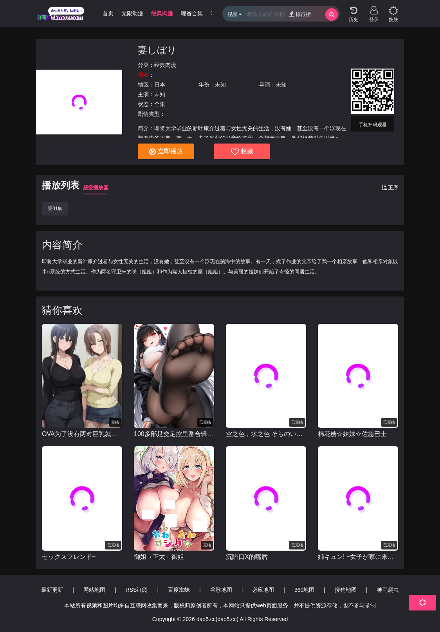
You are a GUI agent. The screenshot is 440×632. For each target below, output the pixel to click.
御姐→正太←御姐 (159, 556)
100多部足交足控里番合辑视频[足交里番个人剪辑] (174, 434)
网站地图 (94, 590)
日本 (159, 84)
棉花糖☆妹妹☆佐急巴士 (352, 434)
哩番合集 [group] (192, 13)
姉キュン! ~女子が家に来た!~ (358, 556)
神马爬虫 (388, 590)
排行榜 (300, 14)
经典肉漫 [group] (162, 13)
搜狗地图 (346, 590)
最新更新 (52, 590)
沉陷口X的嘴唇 (247, 556)
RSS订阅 (137, 590)
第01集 (55, 208)
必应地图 (263, 590)
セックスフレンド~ (69, 556)
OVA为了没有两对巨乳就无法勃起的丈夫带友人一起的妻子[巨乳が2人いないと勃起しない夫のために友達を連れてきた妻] (82, 434)
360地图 (304, 590)
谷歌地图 (221, 590)
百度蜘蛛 (179, 590)
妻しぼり (157, 50)
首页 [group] (108, 13)
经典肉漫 (165, 65)
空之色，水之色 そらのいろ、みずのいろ (266, 434)
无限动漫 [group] (132, 13)
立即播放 (166, 152)
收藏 (242, 152)
